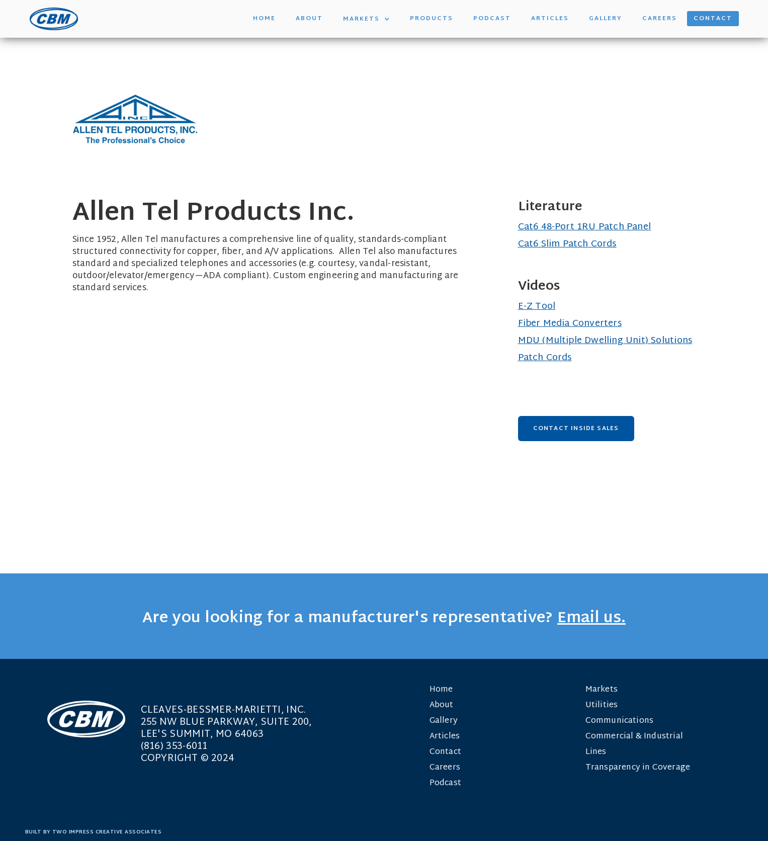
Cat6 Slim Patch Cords (567, 244)
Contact (713, 18)
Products (431, 18)
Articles (550, 18)
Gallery (605, 18)
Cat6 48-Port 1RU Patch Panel (584, 227)
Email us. (591, 618)
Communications (619, 721)
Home (264, 18)
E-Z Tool (537, 306)
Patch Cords (545, 358)
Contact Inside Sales (576, 428)
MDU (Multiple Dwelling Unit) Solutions (605, 340)
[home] (54, 19)
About (309, 18)
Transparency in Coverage (638, 768)
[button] (366, 19)
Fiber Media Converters (570, 323)
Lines (596, 752)
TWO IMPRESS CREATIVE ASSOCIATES (107, 832)
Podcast (492, 18)
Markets (601, 690)
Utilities (601, 705)
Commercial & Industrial (634, 736)
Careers (659, 18)
